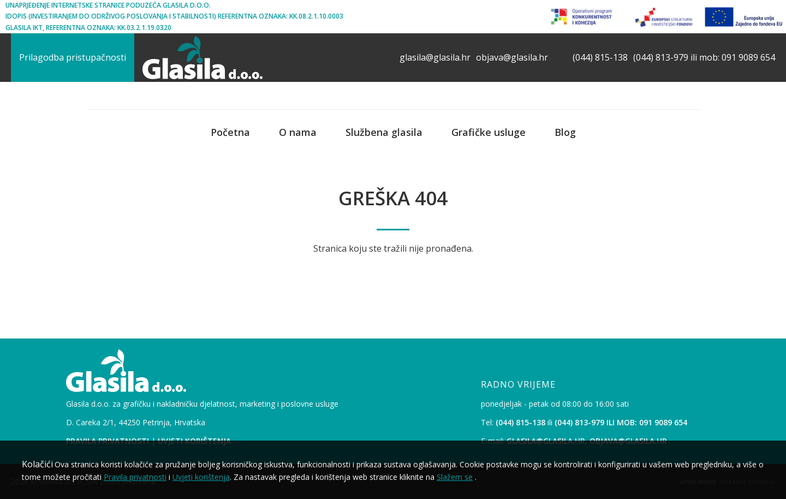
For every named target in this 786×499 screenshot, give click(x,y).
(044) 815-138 (600, 57)
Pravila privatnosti (135, 477)
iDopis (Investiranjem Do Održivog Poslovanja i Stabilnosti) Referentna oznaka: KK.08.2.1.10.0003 (174, 16)
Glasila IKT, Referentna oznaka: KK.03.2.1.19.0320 (88, 27)
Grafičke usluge (488, 132)
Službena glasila (384, 132)
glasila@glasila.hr (435, 57)
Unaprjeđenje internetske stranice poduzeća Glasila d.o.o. (108, 5)
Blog (565, 132)
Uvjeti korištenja (201, 477)
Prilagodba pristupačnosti (72, 57)
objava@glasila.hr (512, 57)
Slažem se (455, 477)
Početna (230, 132)
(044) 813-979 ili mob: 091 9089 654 (704, 57)
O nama (298, 132)
